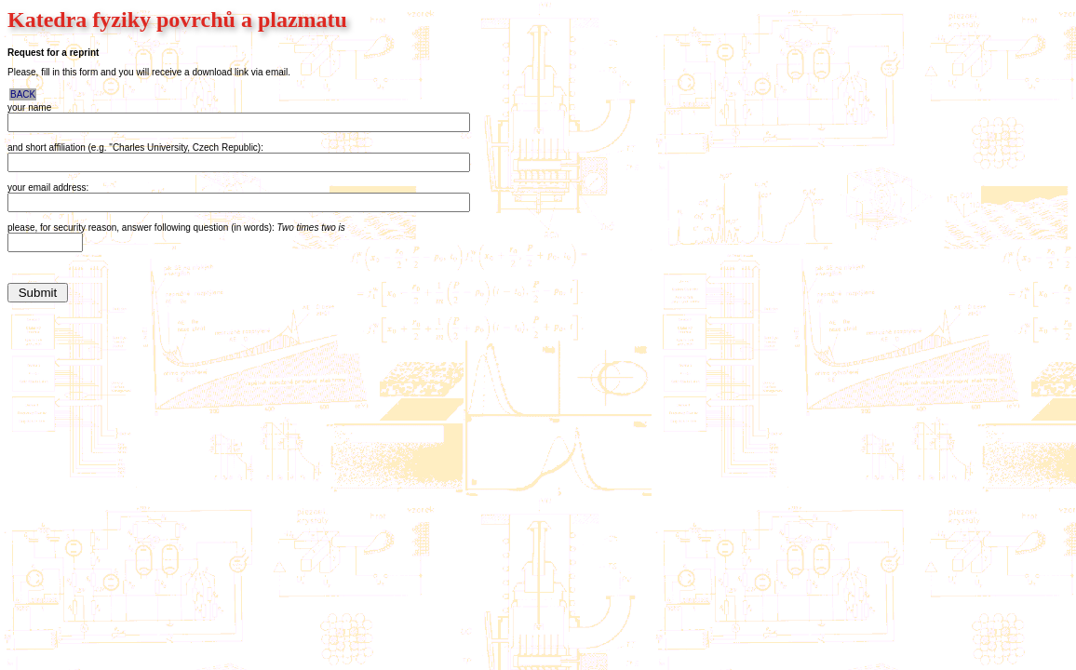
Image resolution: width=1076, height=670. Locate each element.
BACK (22, 94)
